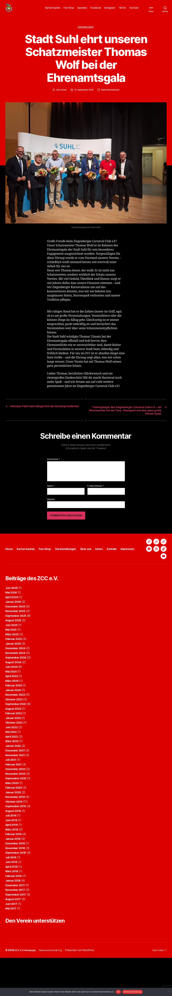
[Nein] (168, 991)
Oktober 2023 (14, 734)
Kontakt (128, 569)
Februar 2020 (14, 822)
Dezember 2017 (16, 920)
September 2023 (16, 738)
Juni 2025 (12, 659)
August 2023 (14, 743)
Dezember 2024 (16, 683)
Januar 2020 (13, 827)
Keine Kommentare (111, 94)
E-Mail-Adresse (95, 491)
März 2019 (12, 864)
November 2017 (16, 924)
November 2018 (16, 882)
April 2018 (12, 901)
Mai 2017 (11, 943)
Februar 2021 (14, 799)
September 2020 (16, 813)
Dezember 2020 (16, 803)
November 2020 (16, 808)
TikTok (122, 9)
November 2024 (16, 687)
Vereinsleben (86, 31)
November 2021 (16, 789)
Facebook (95, 9)
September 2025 (16, 650)
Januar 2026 (13, 636)
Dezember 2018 (16, 878)
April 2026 (12, 631)
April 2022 (12, 771)
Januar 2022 (13, 780)
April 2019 (12, 859)
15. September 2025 (83, 94)
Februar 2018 (14, 910)
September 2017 (16, 929)
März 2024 (12, 715)
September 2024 (16, 692)
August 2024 (14, 696)
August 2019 (14, 845)
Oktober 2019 (14, 836)
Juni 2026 (12, 622)
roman (63, 94)
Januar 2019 (13, 873)
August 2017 (14, 934)
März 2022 (12, 776)
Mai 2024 (11, 706)
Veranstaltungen (74, 569)
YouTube (134, 9)
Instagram (109, 9)
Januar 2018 (13, 915)
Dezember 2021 (16, 785)
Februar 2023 (14, 748)
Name (50, 491)
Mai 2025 (11, 664)
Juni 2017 (12, 938)
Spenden (82, 9)
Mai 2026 (11, 627)
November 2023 (16, 729)
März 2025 (12, 669)
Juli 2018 (11, 892)
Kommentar (53, 465)
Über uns (98, 569)
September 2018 (16, 887)
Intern (113, 569)
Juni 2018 (12, 896)
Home (9, 569)
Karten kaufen (52, 9)
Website (51, 504)
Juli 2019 (11, 850)
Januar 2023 (13, 752)
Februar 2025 (14, 673)
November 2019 (16, 831)
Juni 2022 (12, 762)
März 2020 (12, 817)
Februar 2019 (14, 868)
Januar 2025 (13, 678)
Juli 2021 (11, 794)
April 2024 (12, 710)
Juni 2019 (12, 854)
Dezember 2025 (16, 641)
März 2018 (12, 906)
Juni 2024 (12, 701)
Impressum (146, 569)
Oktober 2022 (14, 757)
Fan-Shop (69, 9)
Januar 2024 (13, 724)
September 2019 (16, 841)
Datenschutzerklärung (132, 992)
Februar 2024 (14, 720)
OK (118, 992)
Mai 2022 (11, 766)
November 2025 (16, 645)
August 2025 (14, 655)
